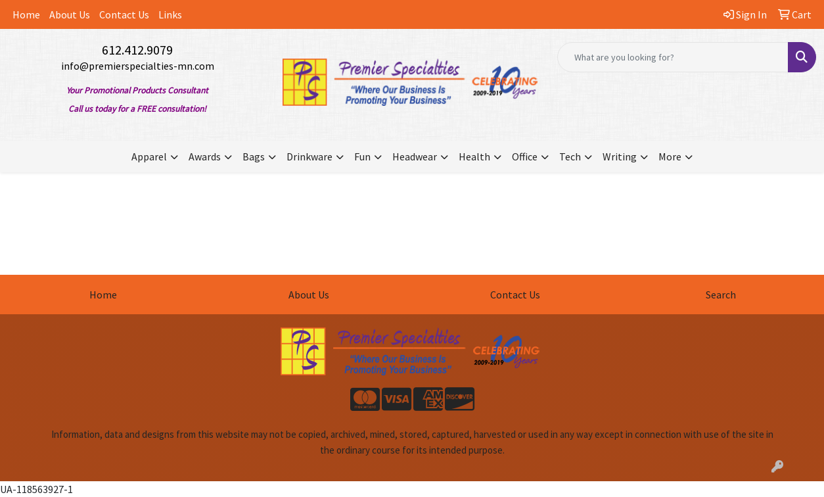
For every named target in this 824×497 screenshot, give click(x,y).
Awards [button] (205, 156)
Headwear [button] (414, 156)
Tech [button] (570, 156)
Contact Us (124, 14)
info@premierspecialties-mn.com (137, 65)
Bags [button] (253, 156)
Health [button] (474, 156)
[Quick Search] (673, 57)
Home (26, 14)
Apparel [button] (149, 156)
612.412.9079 (137, 49)
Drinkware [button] (309, 156)
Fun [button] (362, 156)
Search (721, 294)
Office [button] (525, 156)
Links (170, 14)
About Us (69, 14)
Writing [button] (620, 156)
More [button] (669, 156)
